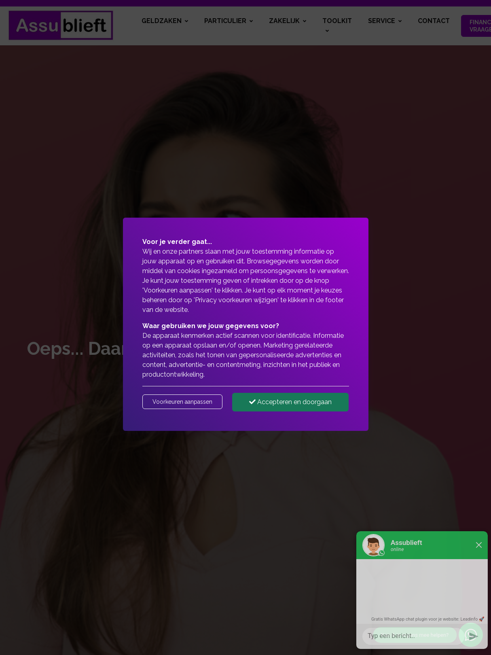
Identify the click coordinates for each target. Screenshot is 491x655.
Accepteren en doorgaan (290, 402)
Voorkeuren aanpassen (182, 402)
